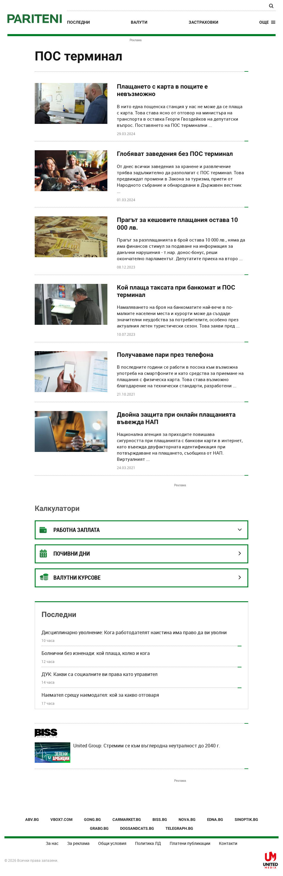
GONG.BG (92, 819)
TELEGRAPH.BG (179, 828)
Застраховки (203, 22)
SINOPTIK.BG (246, 819)
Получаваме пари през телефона (165, 354)
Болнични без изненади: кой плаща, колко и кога (96, 653)
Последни (78, 22)
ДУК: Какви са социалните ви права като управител (100, 674)
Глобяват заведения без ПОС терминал (175, 153)
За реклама (78, 843)
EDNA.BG (215, 819)
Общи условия (112, 843)
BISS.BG (159, 819)
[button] (267, 22)
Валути (139, 22)
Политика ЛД (148, 843)
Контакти (228, 843)
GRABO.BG (99, 828)
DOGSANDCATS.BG (137, 828)
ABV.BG (32, 819)
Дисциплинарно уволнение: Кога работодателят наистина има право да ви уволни (134, 632)
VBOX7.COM (61, 819)
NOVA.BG (187, 819)
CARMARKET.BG (126, 819)
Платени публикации (190, 843)
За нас (52, 843)
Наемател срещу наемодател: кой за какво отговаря (100, 695)
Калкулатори (57, 508)
